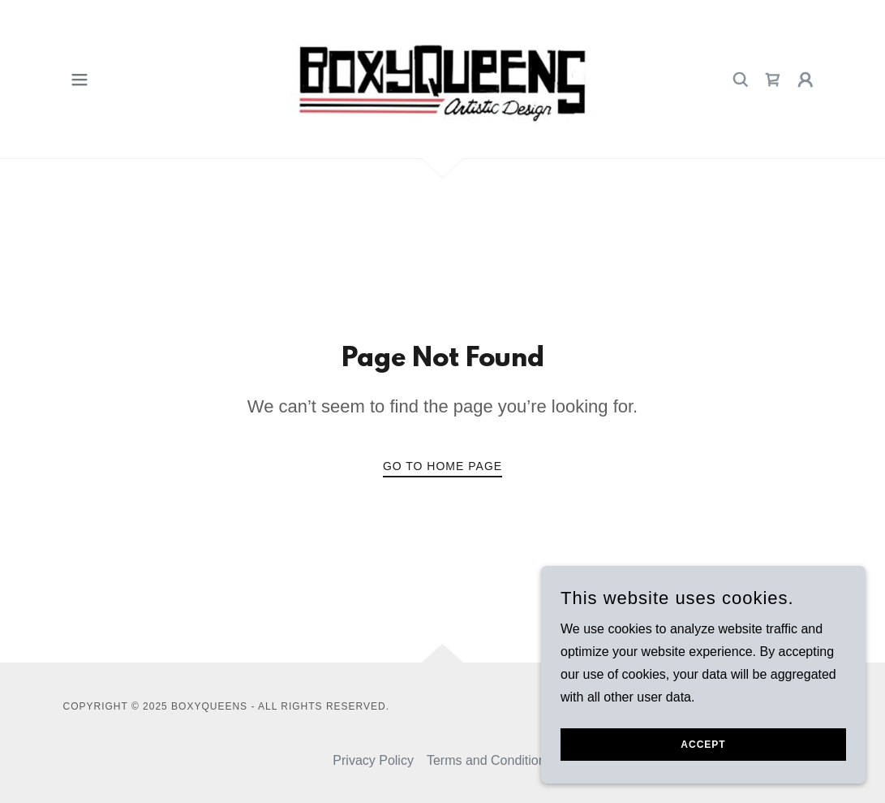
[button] (79, 79)
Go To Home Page (442, 466)
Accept (703, 744)
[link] (442, 78)
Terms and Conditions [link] (489, 760)
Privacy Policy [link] (373, 760)
